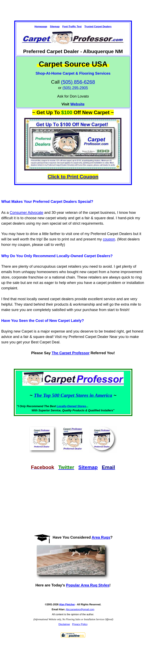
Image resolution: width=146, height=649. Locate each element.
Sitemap (55, 26)
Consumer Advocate (26, 212)
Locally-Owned (67, 406)
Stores (81, 406)
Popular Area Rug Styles (87, 585)
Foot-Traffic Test (72, 26)
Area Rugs (101, 537)
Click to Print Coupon (73, 176)
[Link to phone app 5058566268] (75, 88)
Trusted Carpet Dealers (98, 26)
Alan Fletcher (67, 604)
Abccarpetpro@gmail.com (80, 609)
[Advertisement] (73, 7)
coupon (109, 239)
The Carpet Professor (71, 353)
